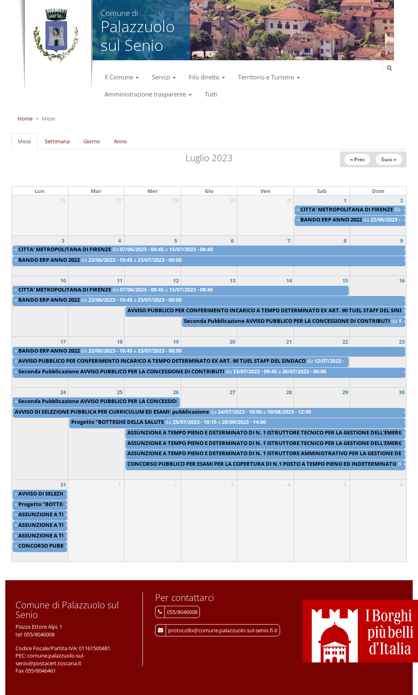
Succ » (388, 159)
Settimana (57, 141)
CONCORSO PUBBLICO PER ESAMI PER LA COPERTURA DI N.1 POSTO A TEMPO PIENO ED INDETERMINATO (262, 463)
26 (176, 392)
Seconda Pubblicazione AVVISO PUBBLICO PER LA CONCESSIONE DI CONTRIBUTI (287, 320)
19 (176, 341)
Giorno (91, 141)
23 (402, 341)
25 (120, 392)
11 (120, 280)
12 (176, 280)
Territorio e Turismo (269, 77)
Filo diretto (207, 77)
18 (120, 341)
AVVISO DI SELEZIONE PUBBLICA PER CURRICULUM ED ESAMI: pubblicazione (112, 411)
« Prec (357, 159)
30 (402, 392)
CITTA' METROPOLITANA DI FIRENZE (346, 209)
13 (232, 280)
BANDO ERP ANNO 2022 (331, 219)
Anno (120, 141)
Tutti (211, 94)
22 (345, 341)
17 (63, 341)
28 (289, 392)
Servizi (164, 77)
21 (289, 341)
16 (402, 280)
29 (345, 392)
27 (232, 392)
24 (63, 392)
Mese (27, 144)
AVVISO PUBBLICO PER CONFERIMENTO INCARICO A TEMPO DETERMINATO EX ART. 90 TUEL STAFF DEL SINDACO (271, 310)
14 (289, 280)
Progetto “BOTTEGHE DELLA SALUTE (117, 421)
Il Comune (122, 77)
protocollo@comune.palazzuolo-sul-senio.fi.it (223, 630)
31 (63, 484)
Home (25, 118)
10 (63, 280)
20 (232, 341)
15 (345, 280)
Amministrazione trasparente (148, 94)
